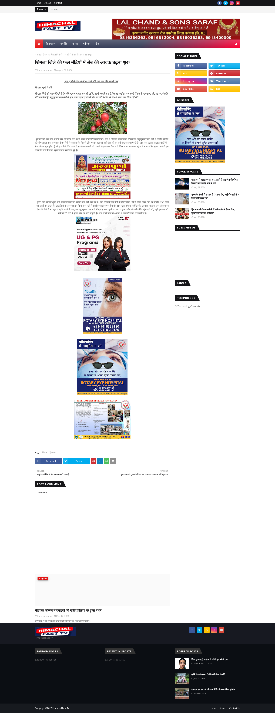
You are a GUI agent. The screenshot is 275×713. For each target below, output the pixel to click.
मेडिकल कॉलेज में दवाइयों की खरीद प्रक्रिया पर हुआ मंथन (68, 610)
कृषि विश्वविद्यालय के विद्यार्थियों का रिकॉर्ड (208, 674)
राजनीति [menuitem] (63, 43)
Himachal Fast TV (60, 708)
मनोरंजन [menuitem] (86, 43)
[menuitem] (39, 43)
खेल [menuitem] (97, 43)
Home (38, 2)
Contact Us (234, 708)
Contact (58, 2)
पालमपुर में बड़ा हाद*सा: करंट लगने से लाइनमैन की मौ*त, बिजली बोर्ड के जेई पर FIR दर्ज (214, 181)
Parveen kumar (44, 70)
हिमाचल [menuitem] (49, 43)
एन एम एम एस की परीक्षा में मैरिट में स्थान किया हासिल (213, 689)
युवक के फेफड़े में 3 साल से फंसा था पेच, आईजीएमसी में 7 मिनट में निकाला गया (215, 196)
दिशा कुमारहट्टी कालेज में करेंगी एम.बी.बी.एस (209, 659)
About (48, 2)
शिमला (44, 452)
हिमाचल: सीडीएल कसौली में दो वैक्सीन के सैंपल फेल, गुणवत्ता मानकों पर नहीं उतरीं (213, 211)
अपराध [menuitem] (75, 43)
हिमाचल (46, 54)
